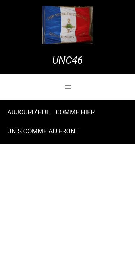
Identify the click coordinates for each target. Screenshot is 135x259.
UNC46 (67, 60)
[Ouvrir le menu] (67, 87)
